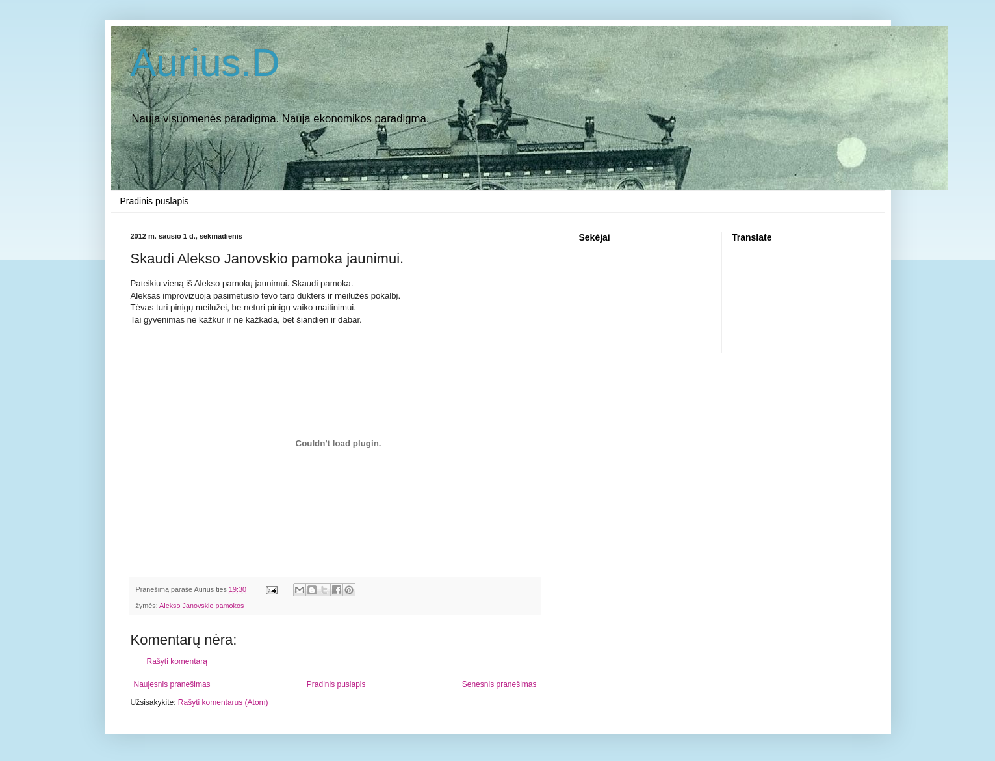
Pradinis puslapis (154, 201)
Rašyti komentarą (177, 661)
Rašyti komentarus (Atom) (223, 702)
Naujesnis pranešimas (172, 684)
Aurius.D (205, 63)
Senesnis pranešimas (499, 684)
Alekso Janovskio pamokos (201, 605)
